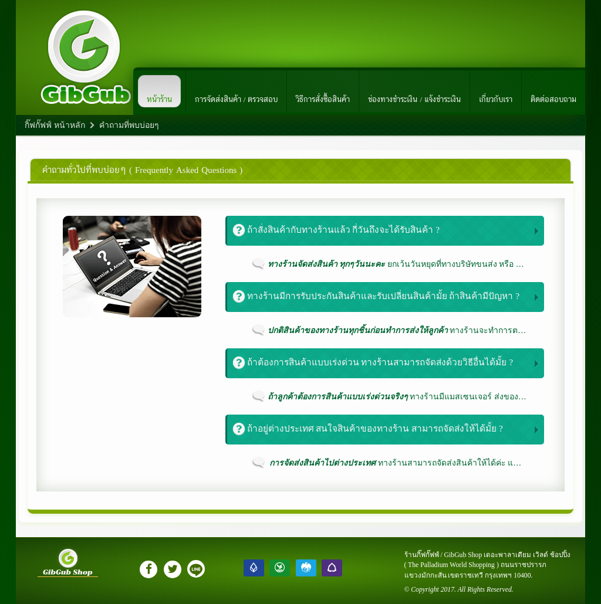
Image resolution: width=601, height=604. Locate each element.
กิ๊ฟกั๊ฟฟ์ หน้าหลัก (55, 125)
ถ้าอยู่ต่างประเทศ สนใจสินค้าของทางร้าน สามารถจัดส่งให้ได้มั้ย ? (368, 429)
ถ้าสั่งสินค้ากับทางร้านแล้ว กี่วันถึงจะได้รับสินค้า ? (336, 230)
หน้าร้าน (159, 91)
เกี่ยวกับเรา (495, 91)
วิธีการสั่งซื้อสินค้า (323, 91)
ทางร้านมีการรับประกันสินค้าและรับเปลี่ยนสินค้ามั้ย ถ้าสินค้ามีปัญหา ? (376, 296)
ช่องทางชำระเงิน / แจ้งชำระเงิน (414, 91)
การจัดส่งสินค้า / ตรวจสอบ (236, 91)
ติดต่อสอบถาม (553, 91)
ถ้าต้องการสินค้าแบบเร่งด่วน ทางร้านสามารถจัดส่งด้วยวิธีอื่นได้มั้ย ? (373, 362)
